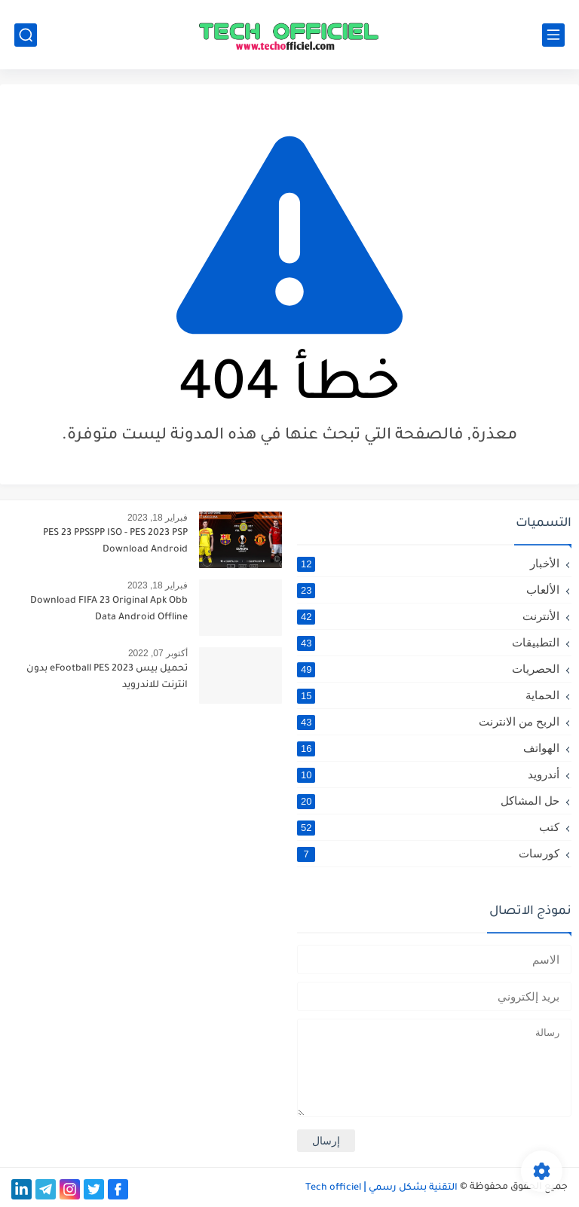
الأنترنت (428, 616)
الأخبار (428, 563)
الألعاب (428, 590)
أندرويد (428, 774)
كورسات (428, 853)
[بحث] (25, 35)
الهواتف (428, 748)
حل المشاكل (428, 801)
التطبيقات (428, 642)
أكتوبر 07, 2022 (158, 653)
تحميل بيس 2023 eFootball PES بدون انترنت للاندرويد (107, 677)
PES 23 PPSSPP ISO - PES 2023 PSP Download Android (115, 541)
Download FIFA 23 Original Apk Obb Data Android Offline (109, 609)
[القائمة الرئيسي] (553, 35)
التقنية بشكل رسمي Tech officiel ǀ (381, 1188)
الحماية (428, 695)
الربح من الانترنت (428, 722)
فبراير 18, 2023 (157, 517)
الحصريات (428, 669)
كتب (428, 827)
